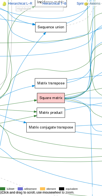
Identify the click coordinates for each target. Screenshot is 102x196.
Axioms (92, 3)
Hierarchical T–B (54, 3)
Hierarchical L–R (20, 3)
